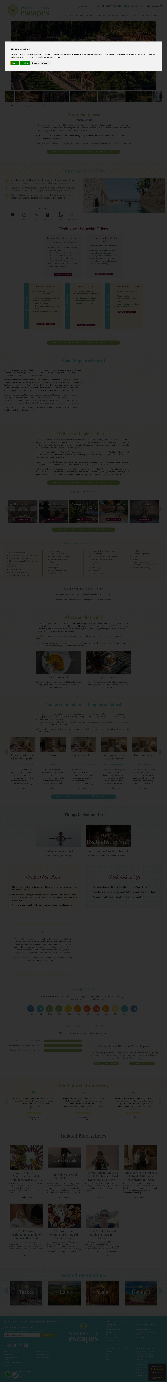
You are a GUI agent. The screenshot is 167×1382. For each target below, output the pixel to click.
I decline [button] (25, 63)
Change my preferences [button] (40, 63)
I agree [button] (14, 63)
